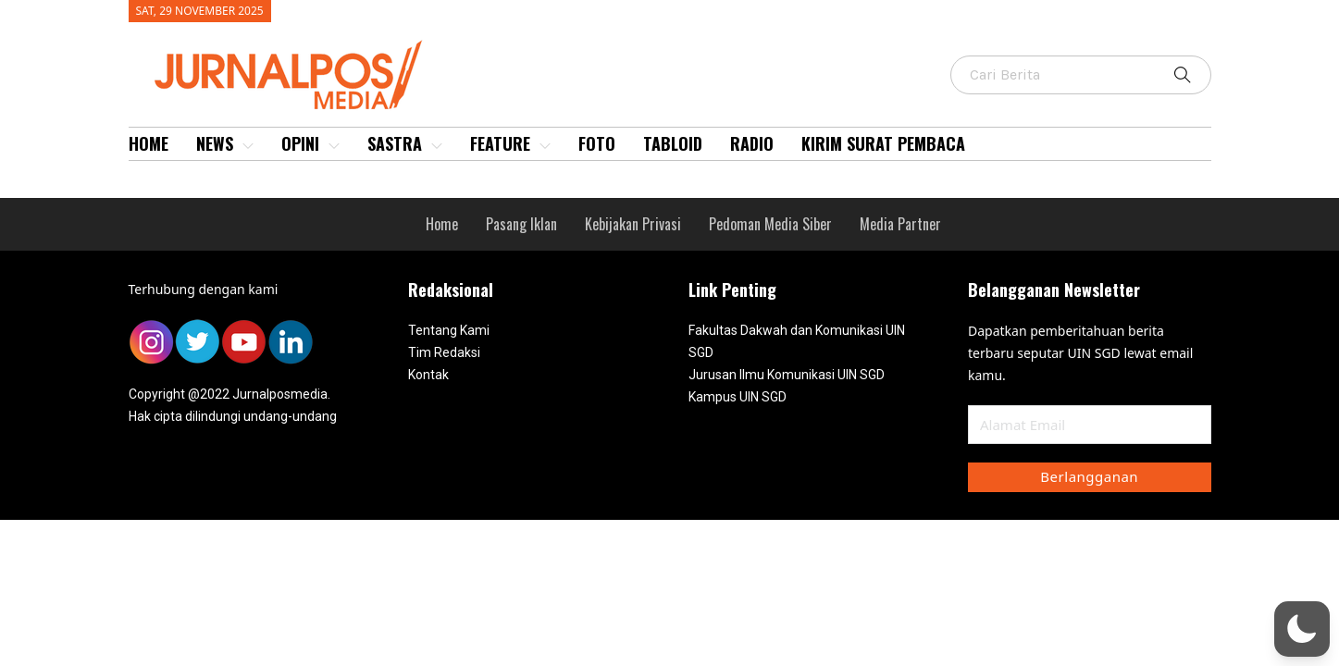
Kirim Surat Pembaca (883, 143)
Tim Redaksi (444, 352)
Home (148, 143)
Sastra (404, 143)
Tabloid (672, 143)
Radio (752, 143)
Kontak (428, 374)
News (225, 143)
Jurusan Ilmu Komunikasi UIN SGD (786, 374)
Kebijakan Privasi (633, 224)
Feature (510, 143)
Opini (310, 143)
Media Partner (900, 224)
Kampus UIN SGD (737, 396)
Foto (596, 143)
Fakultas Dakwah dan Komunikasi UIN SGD (796, 341)
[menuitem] (148, 144)
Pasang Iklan (521, 224)
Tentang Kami (449, 330)
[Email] (1089, 424)
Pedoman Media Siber (770, 224)
